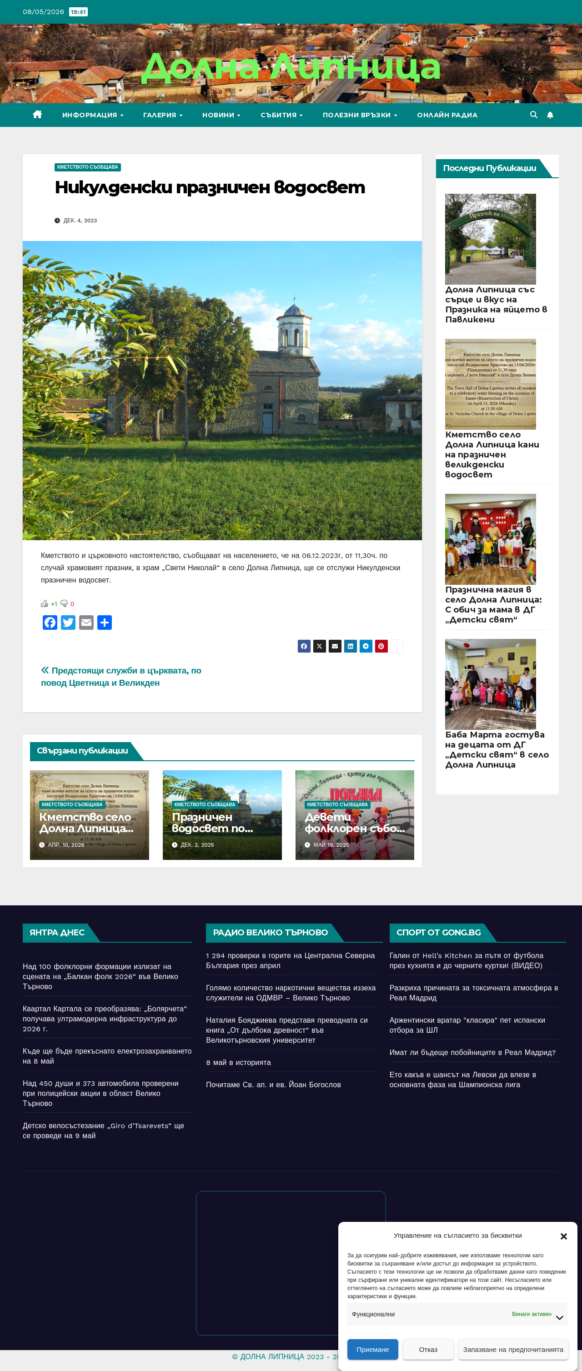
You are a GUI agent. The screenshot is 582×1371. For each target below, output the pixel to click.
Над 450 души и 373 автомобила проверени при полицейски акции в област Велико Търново (101, 1093)
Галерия (160, 115)
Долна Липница (291, 66)
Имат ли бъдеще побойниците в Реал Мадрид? (473, 1052)
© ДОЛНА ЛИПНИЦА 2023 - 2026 (291, 1356)
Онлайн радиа (447, 115)
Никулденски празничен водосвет (210, 187)
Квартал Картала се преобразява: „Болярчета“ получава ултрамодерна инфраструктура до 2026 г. (105, 1018)
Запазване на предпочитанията (513, 1350)
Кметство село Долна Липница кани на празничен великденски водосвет (492, 455)
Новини (219, 115)
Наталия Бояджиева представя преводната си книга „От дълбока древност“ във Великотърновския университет (287, 1030)
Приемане (372, 1350)
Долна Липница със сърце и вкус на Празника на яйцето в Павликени (496, 305)
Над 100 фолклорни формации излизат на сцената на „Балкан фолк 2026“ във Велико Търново (100, 976)
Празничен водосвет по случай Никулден (219, 828)
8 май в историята (238, 1062)
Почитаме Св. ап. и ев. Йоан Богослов (273, 1084)
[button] (563, 1235)
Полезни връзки (358, 115)
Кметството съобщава (87, 167)
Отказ (428, 1350)
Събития (280, 115)
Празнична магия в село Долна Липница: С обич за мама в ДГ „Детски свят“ (493, 605)
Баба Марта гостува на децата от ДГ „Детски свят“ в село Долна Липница (497, 750)
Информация (91, 115)
